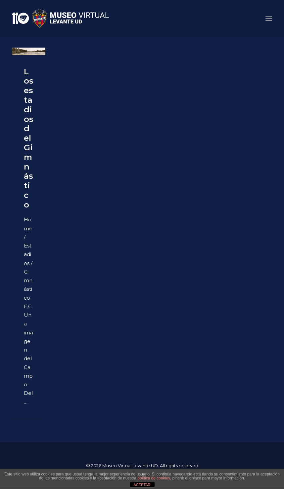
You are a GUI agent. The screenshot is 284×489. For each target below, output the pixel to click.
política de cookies (153, 478)
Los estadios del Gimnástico (28, 138)
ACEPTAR (141, 485)
